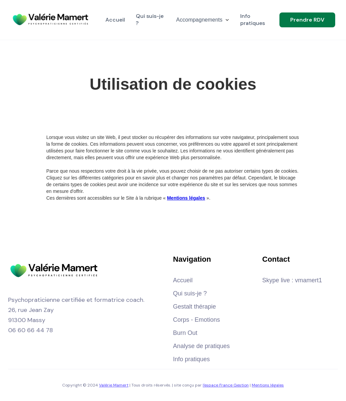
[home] (51, 19)
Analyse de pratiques (201, 346)
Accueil (183, 280)
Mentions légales (268, 385)
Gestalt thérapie (194, 306)
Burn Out (185, 333)
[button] (203, 20)
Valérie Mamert (113, 385)
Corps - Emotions (196, 319)
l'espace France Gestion (226, 385)
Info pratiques (191, 359)
